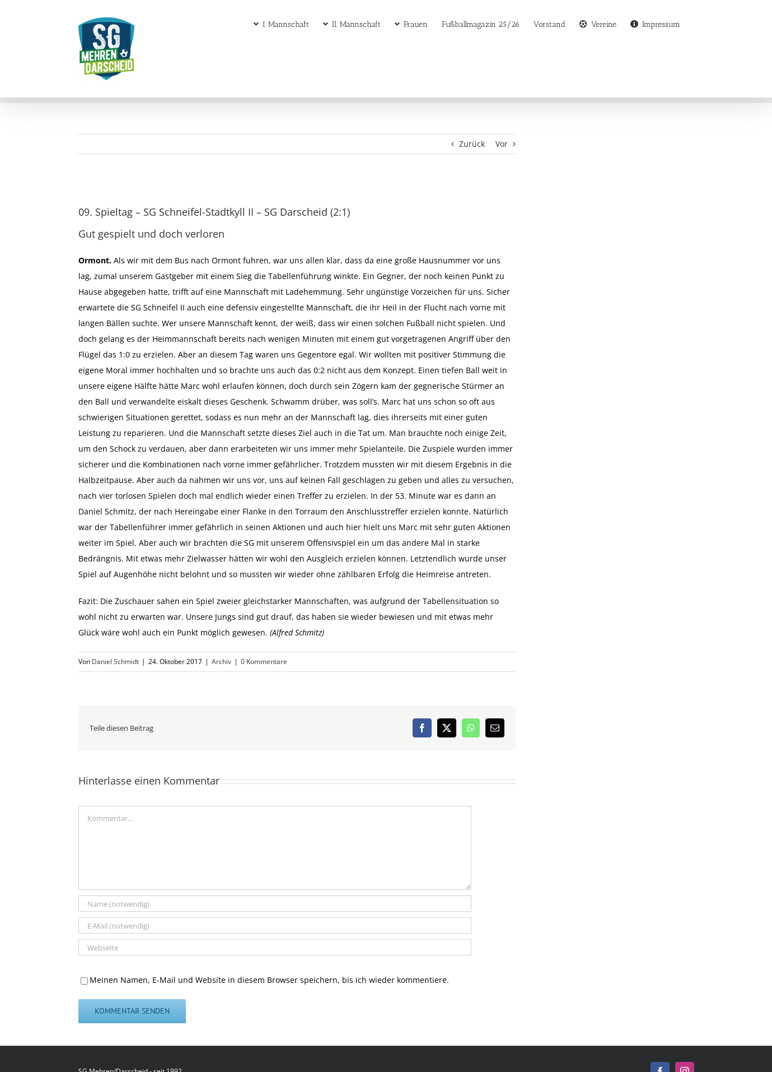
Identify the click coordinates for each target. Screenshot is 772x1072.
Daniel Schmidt (115, 661)
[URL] (275, 947)
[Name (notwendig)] (275, 903)
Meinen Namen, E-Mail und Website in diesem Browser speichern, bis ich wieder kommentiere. (269, 979)
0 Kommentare (264, 661)
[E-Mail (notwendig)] (275, 925)
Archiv (221, 661)
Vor (501, 143)
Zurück (472, 143)
